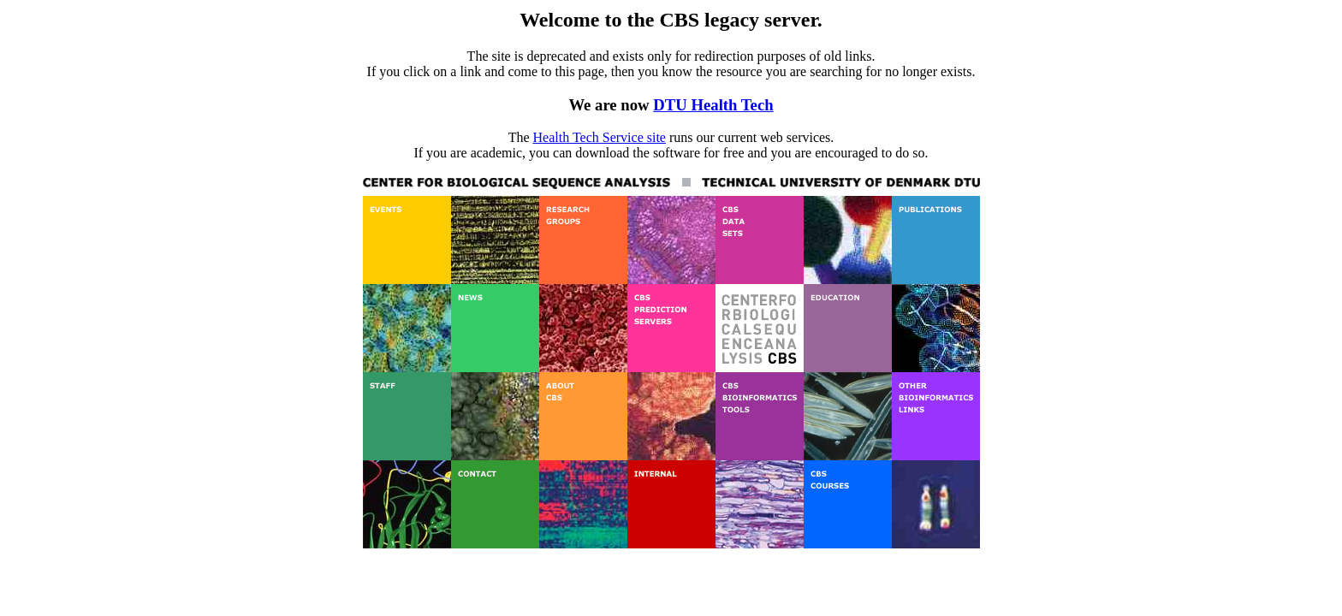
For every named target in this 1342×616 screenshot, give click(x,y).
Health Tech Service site (599, 137)
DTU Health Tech (713, 105)
